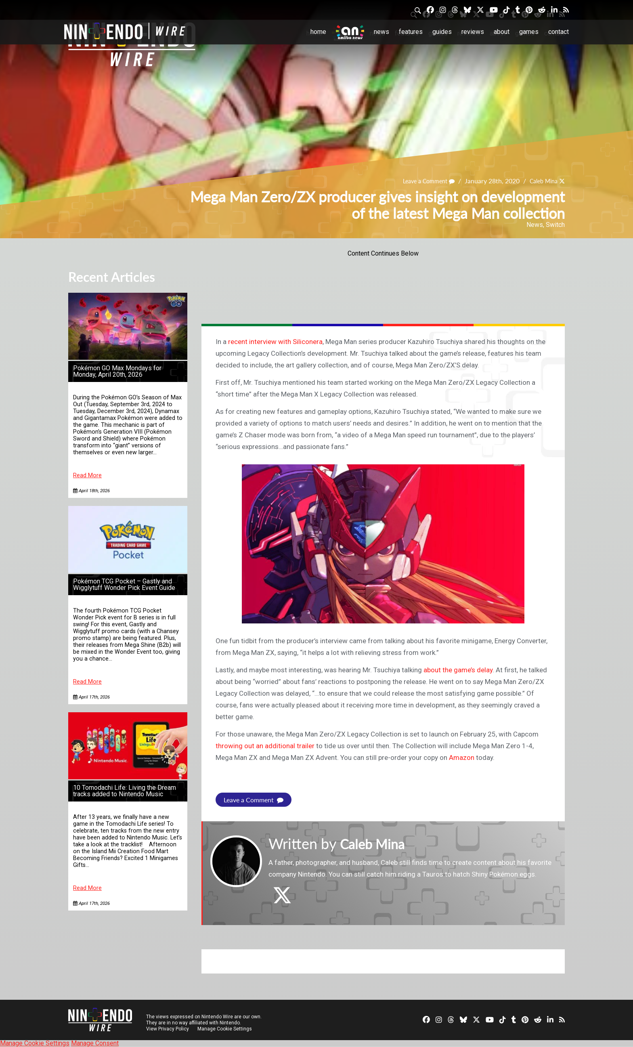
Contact (558, 32)
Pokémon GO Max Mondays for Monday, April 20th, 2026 (117, 371)
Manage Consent (95, 1043)
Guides (442, 32)
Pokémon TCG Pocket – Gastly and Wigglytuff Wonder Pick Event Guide (124, 584)
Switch (555, 225)
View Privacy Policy (167, 1029)
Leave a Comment (420, 181)
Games (529, 32)
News (381, 32)
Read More (87, 475)
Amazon (461, 757)
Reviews (472, 32)
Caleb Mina (540, 181)
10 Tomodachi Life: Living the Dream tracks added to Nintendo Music (124, 791)
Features (411, 32)
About (501, 32)
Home (318, 32)
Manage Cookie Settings (225, 1029)
